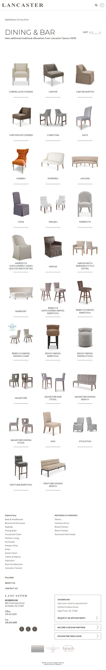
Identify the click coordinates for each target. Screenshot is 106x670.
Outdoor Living (12, 538)
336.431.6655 (11, 614)
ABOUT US (10, 582)
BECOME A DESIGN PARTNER (71, 627)
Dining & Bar (11, 530)
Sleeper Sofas (11, 545)
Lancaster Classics (13, 568)
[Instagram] (34, 629)
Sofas (7, 549)
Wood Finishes (61, 526)
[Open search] (96, 5)
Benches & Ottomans (15, 523)
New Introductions (14, 564)
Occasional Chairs (13, 534)
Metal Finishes (61, 530)
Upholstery (10, 19)
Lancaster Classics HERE (63, 38)
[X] (28, 629)
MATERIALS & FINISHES (66, 515)
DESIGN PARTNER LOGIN (70, 636)
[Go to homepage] (22, 4)
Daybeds (9, 526)
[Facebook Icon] (21, 629)
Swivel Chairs (11, 553)
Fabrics (58, 519)
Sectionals (10, 541)
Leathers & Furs (62, 523)
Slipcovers (10, 560)
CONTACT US (11, 588)
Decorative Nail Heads (65, 534)
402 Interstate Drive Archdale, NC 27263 (15, 603)
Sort (85, 32)
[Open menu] (102, 5)
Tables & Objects (13, 556)
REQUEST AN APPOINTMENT (72, 618)
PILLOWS (9, 577)
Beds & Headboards (14, 519)
